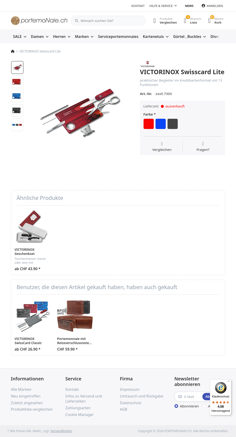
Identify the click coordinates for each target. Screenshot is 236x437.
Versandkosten (61, 431)
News (189, 6)
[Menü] (228, 382)
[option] (80, 113)
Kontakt (138, 6)
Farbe (148, 114)
